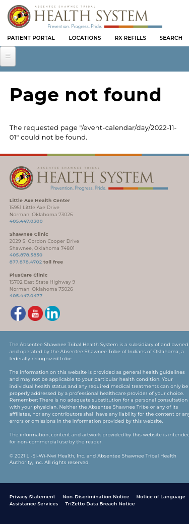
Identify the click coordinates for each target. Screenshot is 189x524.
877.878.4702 (26, 262)
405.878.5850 (26, 254)
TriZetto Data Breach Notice (100, 503)
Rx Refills (131, 38)
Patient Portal (31, 38)
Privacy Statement (32, 496)
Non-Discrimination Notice (96, 496)
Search (171, 38)
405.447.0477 (26, 295)
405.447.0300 (26, 221)
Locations (85, 38)
